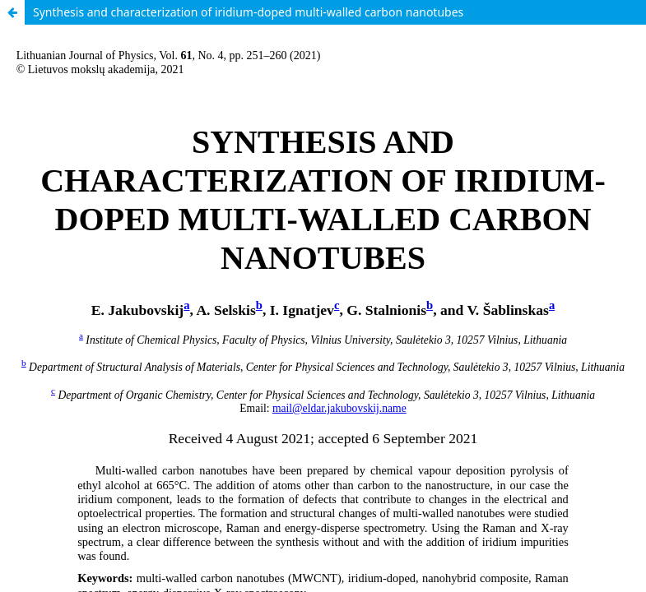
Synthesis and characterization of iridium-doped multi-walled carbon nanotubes (248, 12)
